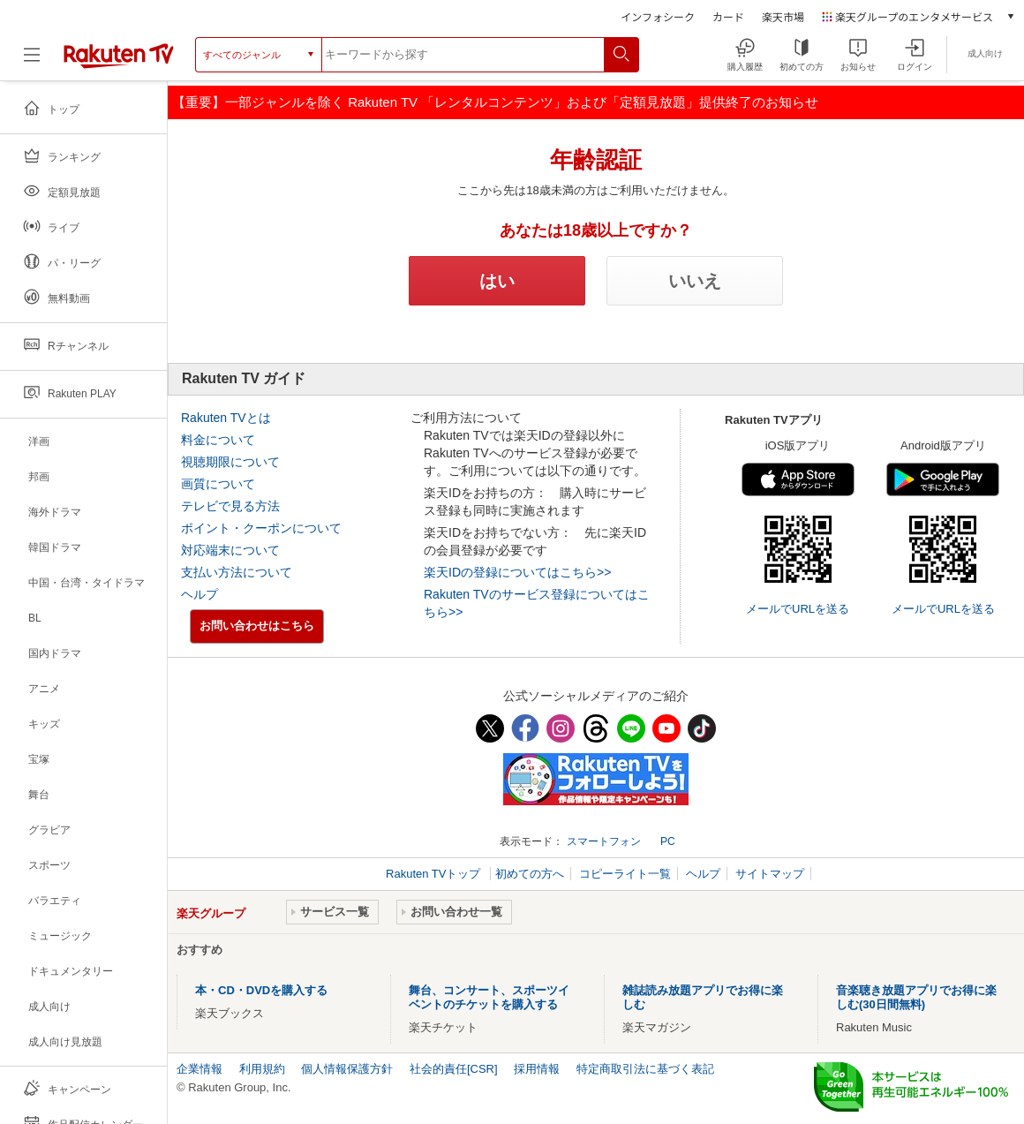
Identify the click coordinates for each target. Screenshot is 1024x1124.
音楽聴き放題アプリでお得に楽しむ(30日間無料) (916, 997)
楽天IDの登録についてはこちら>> (517, 572)
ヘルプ (199, 594)
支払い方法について (236, 572)
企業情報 (199, 1068)
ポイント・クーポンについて (261, 528)
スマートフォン (604, 841)
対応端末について (230, 550)
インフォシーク (658, 16)
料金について (218, 440)
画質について (218, 484)
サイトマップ (769, 873)
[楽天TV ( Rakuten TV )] (119, 65)
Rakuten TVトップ (435, 873)
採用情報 (537, 1068)
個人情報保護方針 (347, 1068)
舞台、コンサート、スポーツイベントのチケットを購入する (489, 997)
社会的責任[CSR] (454, 1068)
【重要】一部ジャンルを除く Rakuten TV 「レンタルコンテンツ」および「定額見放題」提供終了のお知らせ (495, 101)
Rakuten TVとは (226, 418)
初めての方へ (529, 873)
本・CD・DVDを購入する (261, 990)
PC (667, 841)
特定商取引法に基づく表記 (645, 1068)
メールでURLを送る (797, 608)
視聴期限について (230, 462)
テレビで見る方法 (230, 506)
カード (728, 16)
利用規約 (262, 1068)
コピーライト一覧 (625, 873)
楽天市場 (783, 16)
